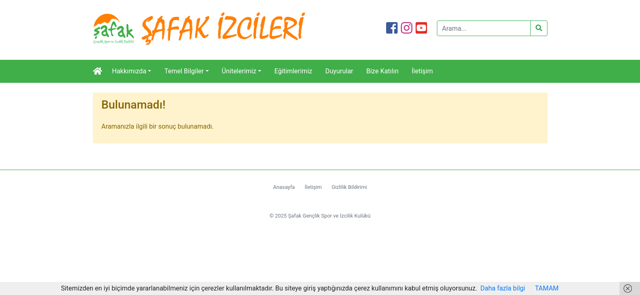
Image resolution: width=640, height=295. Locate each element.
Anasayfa (284, 187)
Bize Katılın (382, 71)
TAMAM (547, 288)
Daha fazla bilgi (502, 288)
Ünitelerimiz (239, 71)
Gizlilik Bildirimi (349, 187)
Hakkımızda (129, 71)
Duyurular (339, 71)
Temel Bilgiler (184, 71)
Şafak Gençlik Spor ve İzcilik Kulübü (329, 216)
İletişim (422, 71)
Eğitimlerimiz (293, 71)
